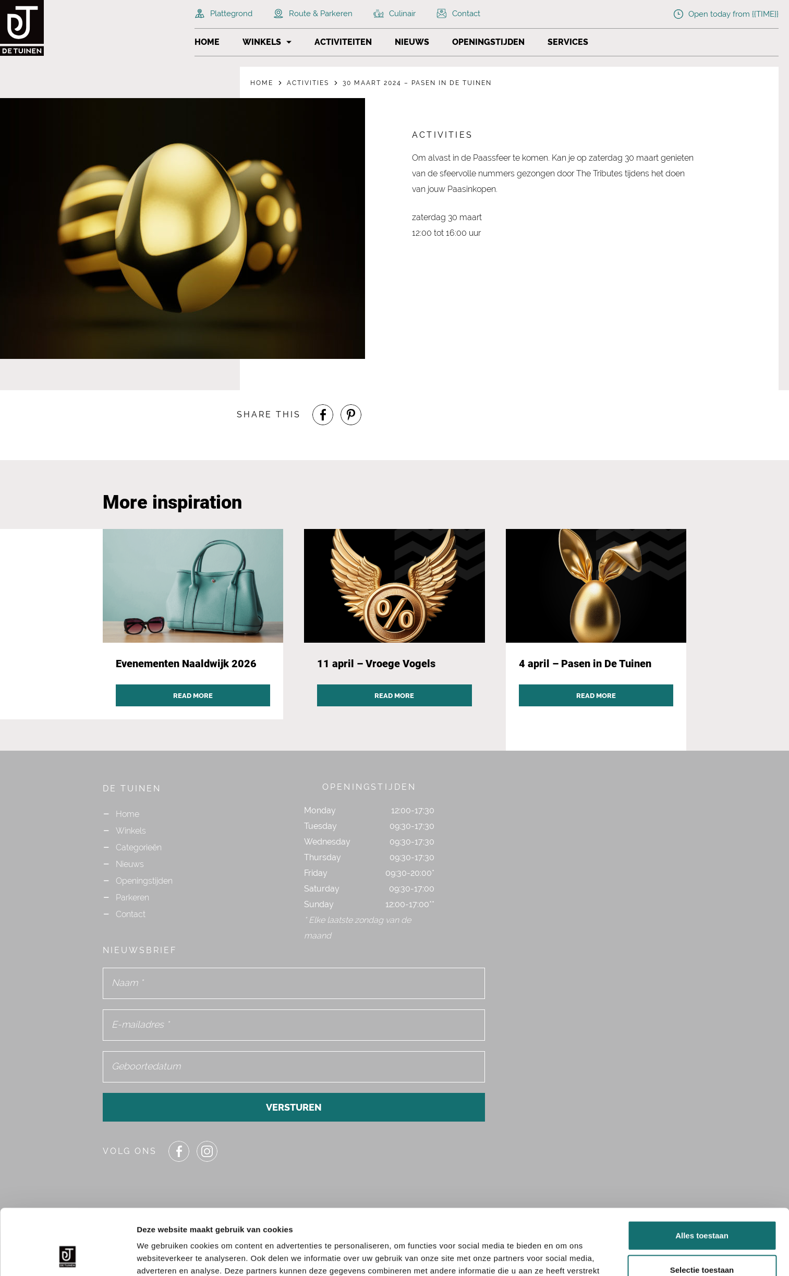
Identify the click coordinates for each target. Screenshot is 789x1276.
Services (568, 42)
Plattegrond (223, 13)
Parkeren (132, 897)
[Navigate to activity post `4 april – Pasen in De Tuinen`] (596, 624)
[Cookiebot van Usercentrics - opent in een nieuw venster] (67, 1255)
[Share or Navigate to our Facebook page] (322, 414)
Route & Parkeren (313, 13)
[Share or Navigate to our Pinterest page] (351, 414)
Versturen (294, 1107)
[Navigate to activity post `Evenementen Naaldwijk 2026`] (193, 624)
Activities (308, 83)
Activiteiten (343, 42)
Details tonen (563, 1255)
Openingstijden (488, 42)
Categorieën (139, 847)
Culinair (394, 13)
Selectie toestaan (702, 1207)
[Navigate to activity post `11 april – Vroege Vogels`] (394, 624)
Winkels (261, 42)
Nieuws (412, 42)
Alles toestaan (702, 1173)
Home (207, 42)
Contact (458, 13)
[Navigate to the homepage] (41, 28)
